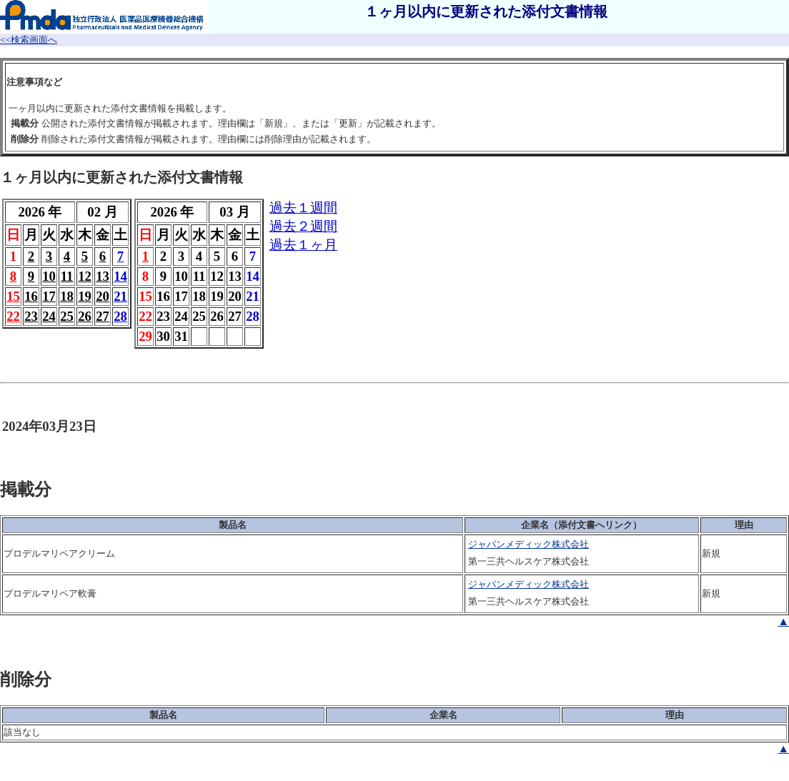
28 (120, 316)
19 (84, 296)
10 (49, 276)
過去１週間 (303, 207)
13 (102, 276)
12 (84, 276)
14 (120, 276)
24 (49, 316)
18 (67, 296)
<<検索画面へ (28, 39)
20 (102, 296)
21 (120, 296)
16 (31, 296)
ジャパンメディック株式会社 (528, 544)
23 (31, 316)
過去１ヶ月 (303, 244)
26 (84, 316)
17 (49, 296)
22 (13, 316)
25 (67, 316)
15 (13, 296)
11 (67, 276)
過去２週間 (303, 226)
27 (102, 316)
